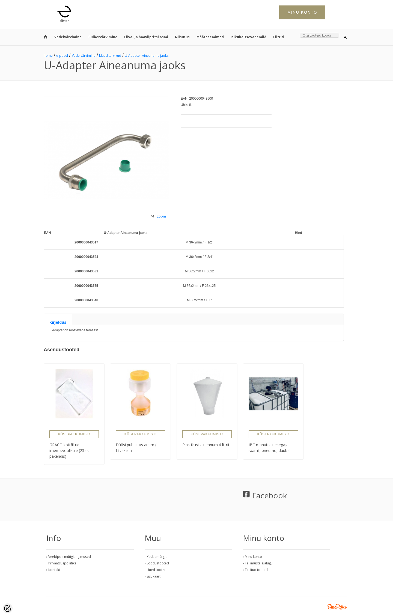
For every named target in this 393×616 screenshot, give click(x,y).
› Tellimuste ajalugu (258, 563)
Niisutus (182, 37)
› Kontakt (53, 569)
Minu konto (302, 12)
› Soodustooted (157, 563)
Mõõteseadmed (210, 37)
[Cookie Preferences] (8, 608)
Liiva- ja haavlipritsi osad (146, 37)
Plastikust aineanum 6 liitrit (206, 444)
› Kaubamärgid (156, 556)
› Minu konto (252, 556)
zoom (161, 216)
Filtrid (278, 37)
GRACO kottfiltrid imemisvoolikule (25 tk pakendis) (69, 450)
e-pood (62, 55)
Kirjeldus (57, 322)
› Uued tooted (155, 569)
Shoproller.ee (337, 606)
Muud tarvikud (110, 55)
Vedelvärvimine (68, 37)
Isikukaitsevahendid (248, 37)
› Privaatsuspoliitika (61, 563)
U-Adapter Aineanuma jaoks (146, 55)
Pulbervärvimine (102, 37)
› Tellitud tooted (255, 569)
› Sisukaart (152, 576)
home (48, 55)
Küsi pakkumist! (74, 434)
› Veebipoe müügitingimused (68, 556)
